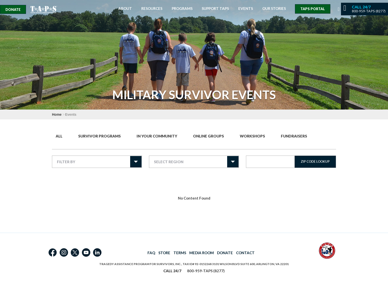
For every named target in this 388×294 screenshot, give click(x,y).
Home (57, 114)
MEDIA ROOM (201, 252)
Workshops (252, 136)
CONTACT (245, 252)
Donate (13, 9)
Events (245, 8)
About (125, 8)
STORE (164, 252)
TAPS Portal (312, 9)
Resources (151, 8)
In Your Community (157, 136)
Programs (182, 8)
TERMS (179, 252)
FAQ (151, 252)
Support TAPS (215, 8)
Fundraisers (294, 136)
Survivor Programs (99, 136)
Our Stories (274, 8)
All (59, 136)
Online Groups (208, 136)
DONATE (225, 252)
